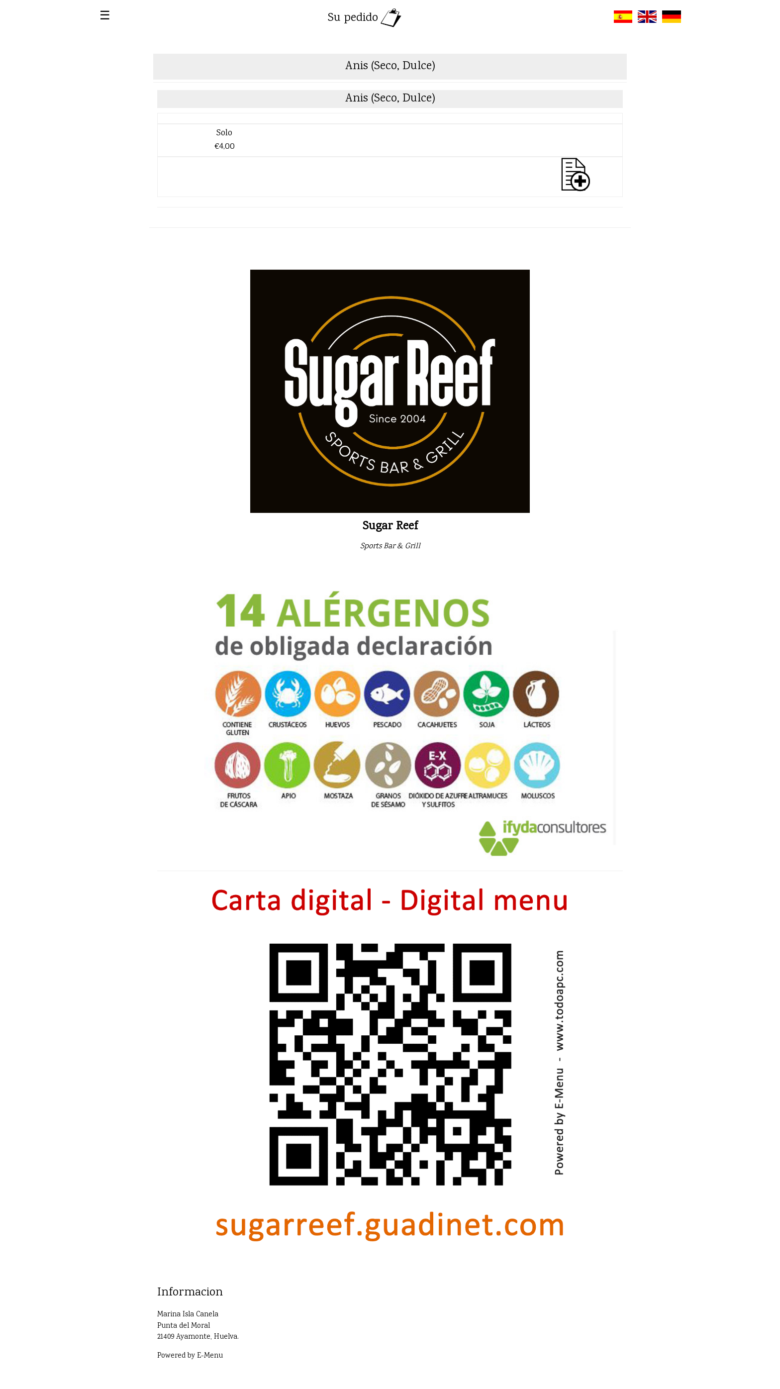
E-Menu (210, 1356)
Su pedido (366, 18)
